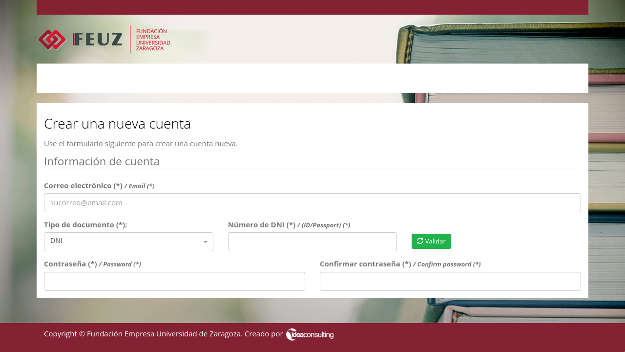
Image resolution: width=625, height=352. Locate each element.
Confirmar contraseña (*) (400, 263)
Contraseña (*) (92, 263)
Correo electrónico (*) (99, 185)
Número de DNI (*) (289, 224)
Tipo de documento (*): (85, 224)
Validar (431, 241)
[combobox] (128, 241)
